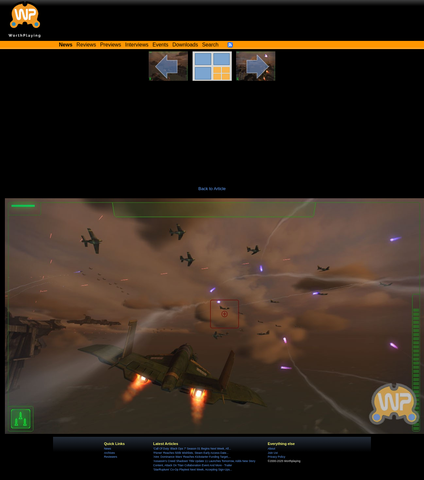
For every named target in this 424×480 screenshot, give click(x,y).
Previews (110, 44)
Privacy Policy (276, 456)
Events (160, 44)
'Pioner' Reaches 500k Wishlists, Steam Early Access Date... (191, 452)
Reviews (86, 44)
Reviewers (110, 456)
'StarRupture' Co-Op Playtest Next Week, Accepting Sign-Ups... (192, 469)
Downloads (185, 44)
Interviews (136, 44)
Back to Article (212, 188)
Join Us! (273, 452)
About (271, 448)
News (107, 448)
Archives (109, 452)
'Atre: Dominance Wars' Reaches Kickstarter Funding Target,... (192, 456)
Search (210, 44)
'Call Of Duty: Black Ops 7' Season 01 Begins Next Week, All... (192, 448)
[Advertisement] (212, 130)
